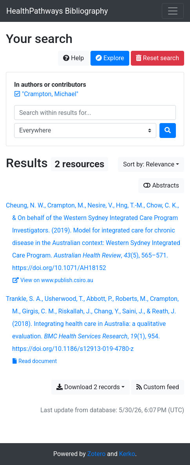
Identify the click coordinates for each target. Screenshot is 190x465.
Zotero (96, 454)
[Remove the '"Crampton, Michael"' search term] (50, 94)
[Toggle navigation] (173, 11)
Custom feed (157, 387)
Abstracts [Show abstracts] (161, 185)
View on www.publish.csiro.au (53, 280)
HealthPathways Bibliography (57, 11)
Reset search (157, 58)
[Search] (167, 130)
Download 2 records (88, 387)
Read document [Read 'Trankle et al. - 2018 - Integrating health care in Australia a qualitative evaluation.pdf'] (35, 361)
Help (73, 58)
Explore (110, 58)
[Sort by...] (151, 164)
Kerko (127, 454)
